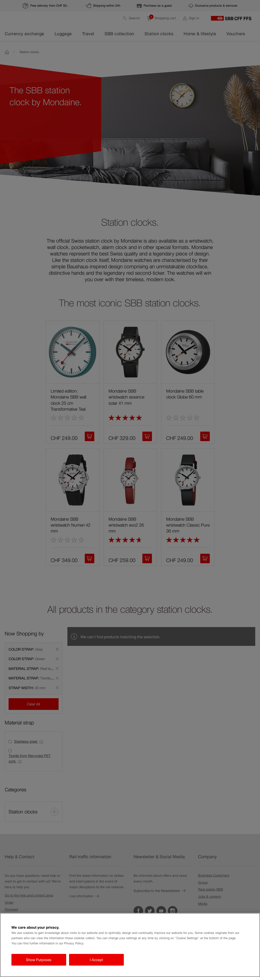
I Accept (96, 960)
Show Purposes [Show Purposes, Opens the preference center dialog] (38, 960)
